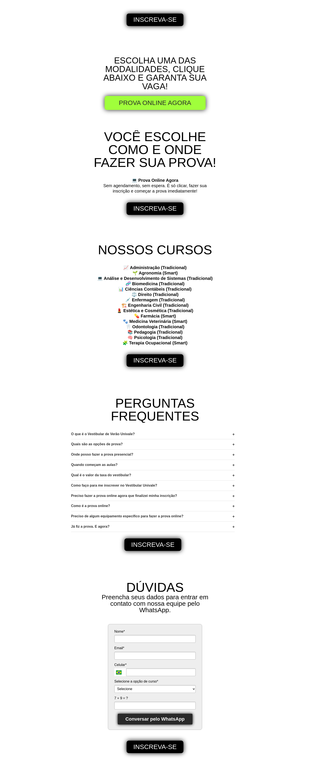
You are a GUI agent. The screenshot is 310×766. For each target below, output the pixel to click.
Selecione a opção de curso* (136, 681)
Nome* (119, 631)
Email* (119, 648)
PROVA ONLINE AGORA (155, 102)
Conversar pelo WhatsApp (154, 719)
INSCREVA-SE (155, 19)
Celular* (120, 665)
